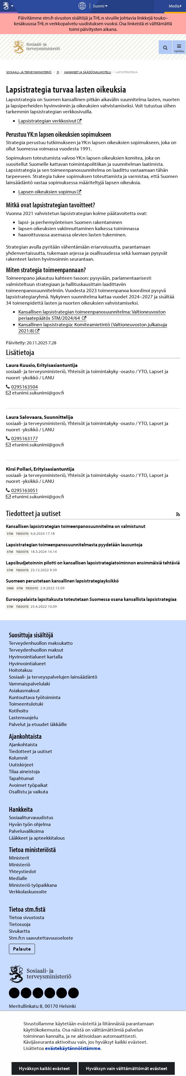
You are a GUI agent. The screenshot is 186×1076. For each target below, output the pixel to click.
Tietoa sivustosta (26, 917)
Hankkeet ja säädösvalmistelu (87, 72)
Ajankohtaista (23, 744)
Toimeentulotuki (26, 704)
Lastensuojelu (24, 717)
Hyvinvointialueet (28, 663)
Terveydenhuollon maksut (37, 650)
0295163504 (24, 386)
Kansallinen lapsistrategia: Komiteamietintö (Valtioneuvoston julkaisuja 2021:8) (92, 327)
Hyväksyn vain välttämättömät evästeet (126, 1068)
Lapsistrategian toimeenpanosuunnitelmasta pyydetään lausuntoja (74, 544)
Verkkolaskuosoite (28, 891)
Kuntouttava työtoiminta (34, 697)
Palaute (22, 949)
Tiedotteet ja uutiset (31, 751)
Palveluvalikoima (26, 831)
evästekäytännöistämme (72, 1048)
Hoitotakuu (21, 670)
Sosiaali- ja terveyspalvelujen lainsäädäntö (53, 677)
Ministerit (20, 857)
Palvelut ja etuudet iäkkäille (38, 724)
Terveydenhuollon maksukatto (41, 643)
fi (57, 72)
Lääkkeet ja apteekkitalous (37, 838)
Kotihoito (18, 710)
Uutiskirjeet (22, 764)
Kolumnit (19, 758)
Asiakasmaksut (24, 690)
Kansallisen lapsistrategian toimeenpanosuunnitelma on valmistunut (75, 526)
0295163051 (24, 490)
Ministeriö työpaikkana (33, 885)
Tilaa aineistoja (24, 771)
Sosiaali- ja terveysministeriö (29, 72)
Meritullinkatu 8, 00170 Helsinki (42, 1006)
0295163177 (24, 438)
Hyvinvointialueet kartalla (36, 656)
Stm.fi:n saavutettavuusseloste (41, 938)
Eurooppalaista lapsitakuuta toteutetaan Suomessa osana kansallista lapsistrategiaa (91, 599)
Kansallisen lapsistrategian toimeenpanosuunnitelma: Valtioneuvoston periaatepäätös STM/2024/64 (92, 314)
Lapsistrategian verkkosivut (50, 120)
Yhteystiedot (23, 871)
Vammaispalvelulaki (30, 683)
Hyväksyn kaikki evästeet (44, 1068)
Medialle (18, 878)
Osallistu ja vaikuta (28, 791)
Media (175, 6)
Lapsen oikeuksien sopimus (49, 191)
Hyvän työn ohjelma (30, 824)
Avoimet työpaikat (28, 785)
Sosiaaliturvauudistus (31, 817)
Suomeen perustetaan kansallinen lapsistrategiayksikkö (62, 580)
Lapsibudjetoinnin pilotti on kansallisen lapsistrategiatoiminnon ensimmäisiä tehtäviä (93, 562)
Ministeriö (20, 864)
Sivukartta (19, 931)
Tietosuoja (20, 924)
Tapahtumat (21, 778)
